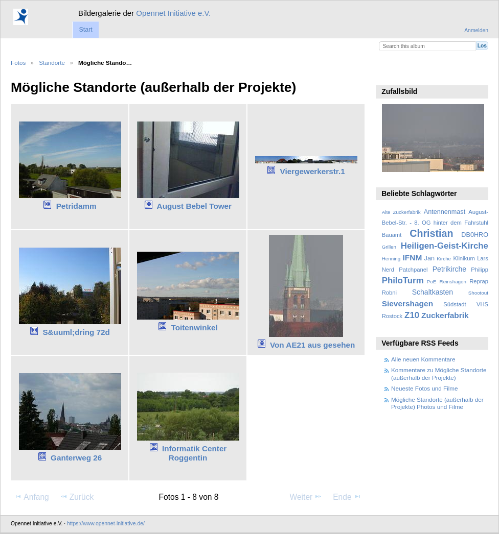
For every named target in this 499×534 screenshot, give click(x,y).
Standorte (52, 62)
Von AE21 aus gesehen (312, 345)
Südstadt (454, 304)
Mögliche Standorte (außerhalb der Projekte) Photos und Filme (437, 403)
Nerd (388, 269)
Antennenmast (444, 211)
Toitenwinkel (194, 327)
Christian (431, 233)
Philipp (479, 269)
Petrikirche (449, 269)
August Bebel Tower (194, 206)
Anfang (31, 496)
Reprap (478, 281)
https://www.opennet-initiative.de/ (106, 523)
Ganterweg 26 (76, 457)
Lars (482, 258)
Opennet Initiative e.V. (173, 13)
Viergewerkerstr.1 (312, 171)
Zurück (77, 496)
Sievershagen (407, 303)
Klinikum (463, 258)
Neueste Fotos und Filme (424, 388)
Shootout (478, 293)
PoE (432, 281)
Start (85, 29)
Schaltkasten (432, 292)
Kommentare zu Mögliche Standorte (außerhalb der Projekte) (438, 373)
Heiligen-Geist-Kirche (444, 246)
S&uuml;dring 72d (75, 332)
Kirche (444, 258)
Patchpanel (413, 269)
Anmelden (476, 30)
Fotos (18, 62)
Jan (429, 258)
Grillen (389, 247)
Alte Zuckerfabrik (401, 212)
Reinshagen (453, 281)
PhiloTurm (403, 280)
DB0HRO (474, 234)
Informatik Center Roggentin (194, 453)
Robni (389, 292)
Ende (347, 496)
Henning (391, 258)
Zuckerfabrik (445, 315)
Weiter (306, 496)
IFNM (412, 257)
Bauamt (392, 235)
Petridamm (76, 206)
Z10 (411, 315)
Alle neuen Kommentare (423, 359)
